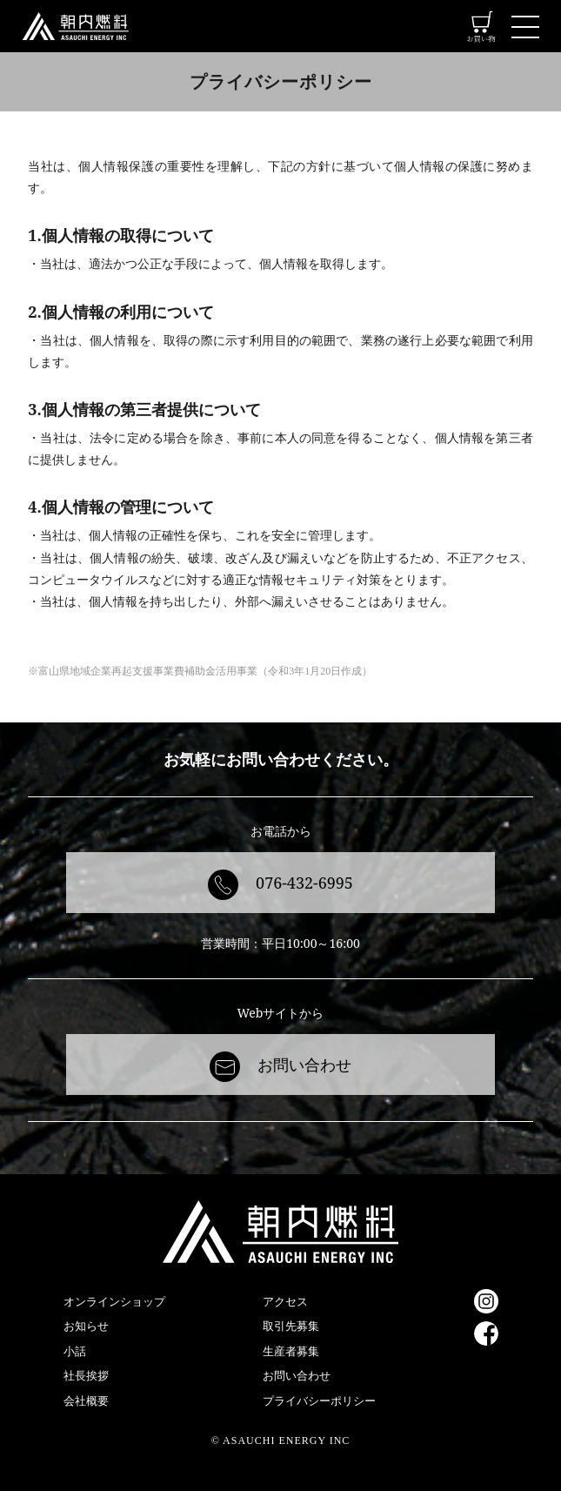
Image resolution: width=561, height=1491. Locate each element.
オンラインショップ (114, 1301)
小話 (74, 1351)
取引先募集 (291, 1325)
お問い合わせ (304, 1064)
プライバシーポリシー (319, 1400)
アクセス (285, 1301)
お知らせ (86, 1325)
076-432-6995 (304, 882)
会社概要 (86, 1400)
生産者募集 (291, 1351)
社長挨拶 (86, 1375)
